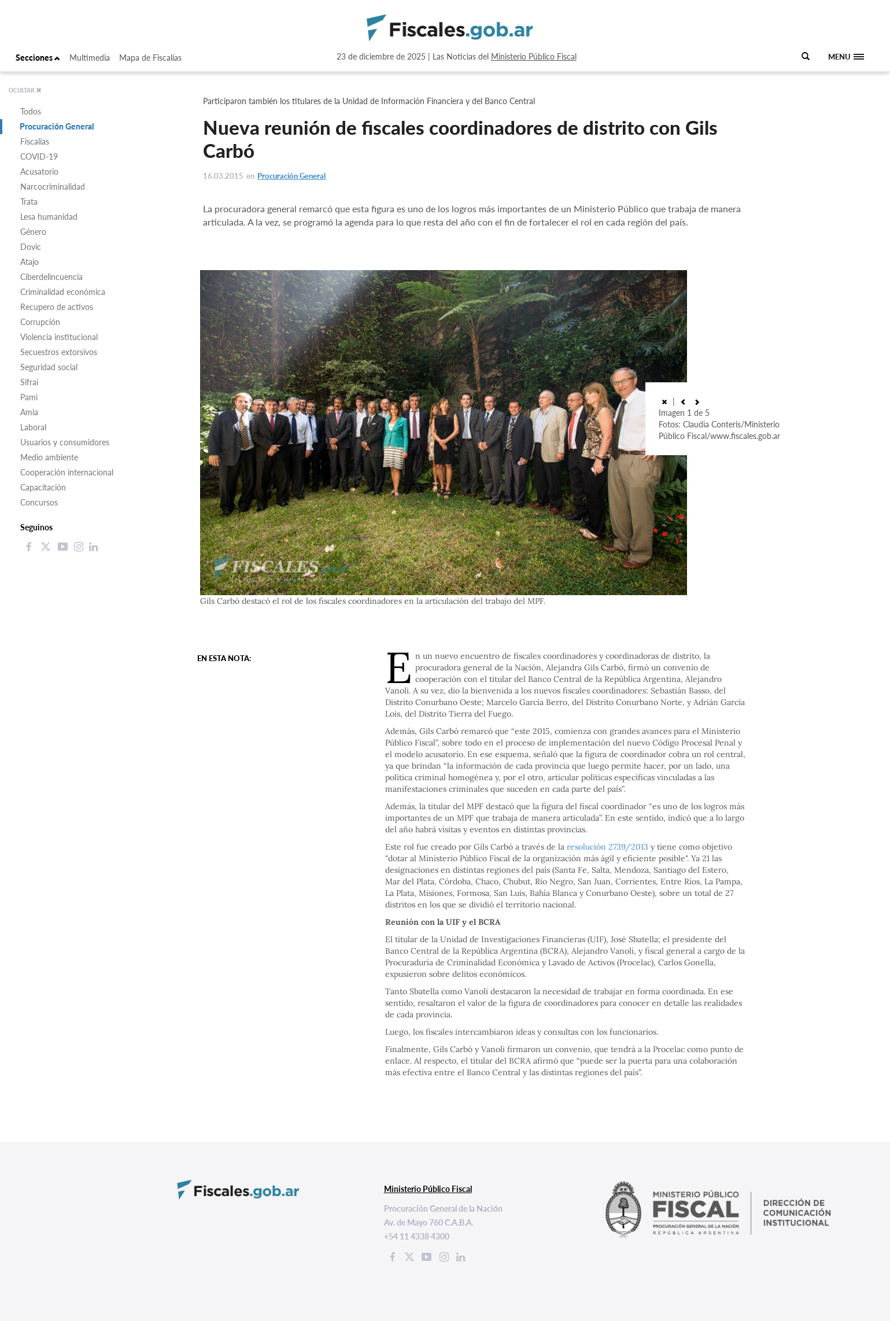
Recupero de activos (56, 307)
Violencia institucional (59, 337)
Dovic (30, 247)
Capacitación (43, 487)
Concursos (39, 502)
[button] (683, 401)
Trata (29, 201)
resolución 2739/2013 (607, 847)
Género (33, 232)
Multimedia (89, 57)
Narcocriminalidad (52, 186)
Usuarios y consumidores (64, 442)
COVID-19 (39, 156)
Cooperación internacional (66, 472)
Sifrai (29, 382)
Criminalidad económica (62, 292)
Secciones (38, 57)
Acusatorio (39, 171)
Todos (30, 111)
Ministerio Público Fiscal (534, 56)
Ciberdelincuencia (51, 277)
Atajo (29, 262)
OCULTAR (25, 90)
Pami (29, 397)
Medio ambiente (49, 457)
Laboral (33, 427)
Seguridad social (48, 367)
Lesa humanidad (48, 217)
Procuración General (57, 126)
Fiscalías (34, 141)
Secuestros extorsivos (58, 352)
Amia (29, 412)
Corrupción (40, 322)
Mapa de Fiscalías (150, 57)
